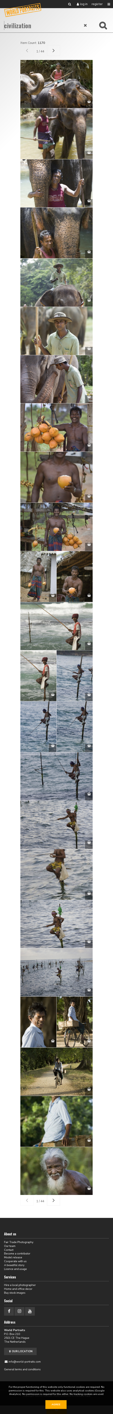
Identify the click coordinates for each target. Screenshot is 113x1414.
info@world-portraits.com (25, 1362)
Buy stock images (14, 1293)
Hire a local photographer (20, 1285)
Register (97, 4)
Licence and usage (15, 1269)
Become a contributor (17, 1253)
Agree (56, 1404)
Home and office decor (18, 1289)
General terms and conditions (22, 1369)
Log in (84, 4)
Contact (8, 1250)
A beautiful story (14, 1265)
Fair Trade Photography (18, 1242)
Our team (9, 1246)
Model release (13, 1257)
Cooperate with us (15, 1261)
